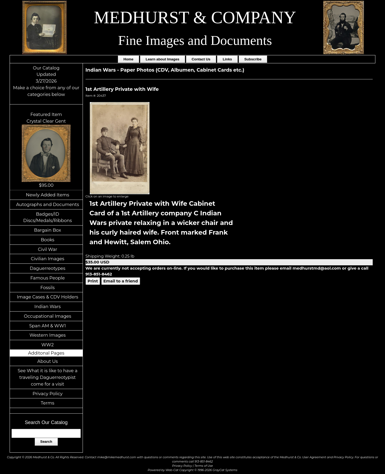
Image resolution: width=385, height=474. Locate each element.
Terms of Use (203, 466)
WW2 (47, 344)
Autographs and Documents (47, 204)
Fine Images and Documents (195, 40)
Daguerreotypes (47, 268)
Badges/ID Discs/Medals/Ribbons (47, 217)
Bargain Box (47, 230)
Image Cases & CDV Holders (47, 297)
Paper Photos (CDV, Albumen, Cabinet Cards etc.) (182, 70)
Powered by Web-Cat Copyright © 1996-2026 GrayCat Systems (192, 470)
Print (93, 280)
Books (47, 239)
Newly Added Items (47, 194)
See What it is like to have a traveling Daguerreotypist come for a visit (48, 377)
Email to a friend (120, 280)
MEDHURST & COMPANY (195, 17)
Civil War (47, 249)
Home (128, 59)
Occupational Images (47, 316)
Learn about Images (162, 59)
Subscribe (252, 59)
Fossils (47, 287)
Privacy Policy (48, 393)
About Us (47, 361)
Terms (48, 403)
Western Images (47, 335)
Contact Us (201, 59)
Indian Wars (47, 306)
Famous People (47, 278)
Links (227, 59)
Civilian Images (47, 258)
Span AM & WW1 (47, 325)
